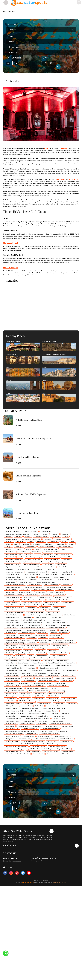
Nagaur (27, 604)
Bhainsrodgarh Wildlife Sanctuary (16, 814)
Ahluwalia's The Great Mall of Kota (59, 667)
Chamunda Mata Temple (64, 657)
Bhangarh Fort (10, 725)
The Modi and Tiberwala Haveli (60, 791)
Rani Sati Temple (11, 791)
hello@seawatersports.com (44, 929)
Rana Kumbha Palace (61, 804)
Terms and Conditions (41, 952)
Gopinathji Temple (67, 793)
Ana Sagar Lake (56, 687)
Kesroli (28, 617)
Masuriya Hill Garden (56, 659)
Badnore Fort (53, 718)
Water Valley (38, 637)
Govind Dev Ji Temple (12, 632)
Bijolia (30, 723)
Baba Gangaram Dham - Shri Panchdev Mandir (20, 798)
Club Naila (11, 11)
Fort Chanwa (66, 652)
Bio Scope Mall (55, 740)
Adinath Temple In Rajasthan (65, 745)
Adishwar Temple (11, 761)
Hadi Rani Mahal (65, 821)
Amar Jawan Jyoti (23, 637)
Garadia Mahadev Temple (14, 662)
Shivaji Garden (42, 763)
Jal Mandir (9, 821)
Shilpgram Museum (46, 715)
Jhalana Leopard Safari (33, 627)
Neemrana (9, 609)
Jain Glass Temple (23, 821)
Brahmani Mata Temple (54, 773)
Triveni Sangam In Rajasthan (59, 720)
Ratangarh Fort (29, 788)
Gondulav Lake (43, 768)
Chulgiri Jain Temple (51, 642)
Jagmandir (31, 705)
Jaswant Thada (44, 644)
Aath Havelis (42, 791)
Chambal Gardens (32, 662)
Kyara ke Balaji (42, 723)
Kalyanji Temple (11, 766)
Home (5, 11)
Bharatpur (47, 606)
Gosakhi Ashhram (43, 783)
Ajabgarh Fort (70, 730)
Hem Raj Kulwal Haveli (30, 796)
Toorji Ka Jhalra (30, 644)
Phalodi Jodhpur (11, 657)
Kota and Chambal (11, 606)
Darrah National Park (64, 614)
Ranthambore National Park (31, 606)
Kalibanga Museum (12, 773)
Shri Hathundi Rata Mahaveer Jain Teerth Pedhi (42, 755)
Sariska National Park (52, 619)
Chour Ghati (51, 637)
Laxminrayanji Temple (12, 788)
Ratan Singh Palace (12, 809)
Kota (72, 609)
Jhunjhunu (36, 611)
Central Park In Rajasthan (32, 642)
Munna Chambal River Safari (38, 781)
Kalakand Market (38, 730)
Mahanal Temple (11, 811)
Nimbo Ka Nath (23, 750)
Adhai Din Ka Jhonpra (12, 690)
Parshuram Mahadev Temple (48, 748)
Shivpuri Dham (10, 672)
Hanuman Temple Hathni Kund (37, 639)
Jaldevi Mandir (38, 766)
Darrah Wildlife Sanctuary (51, 672)
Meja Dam (28, 718)
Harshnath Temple (11, 740)
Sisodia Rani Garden (12, 642)
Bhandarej (9, 617)
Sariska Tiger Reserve (58, 723)
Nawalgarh (60, 611)
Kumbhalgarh (53, 609)
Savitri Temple (64, 697)
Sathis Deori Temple (66, 806)
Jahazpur (9, 723)
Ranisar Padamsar (34, 652)
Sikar (16, 611)
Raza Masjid (51, 821)
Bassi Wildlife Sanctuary (50, 811)
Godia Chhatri (43, 788)
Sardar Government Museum (15, 652)
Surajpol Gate (59, 771)
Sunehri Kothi (24, 766)
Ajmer (30, 609)
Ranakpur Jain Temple (13, 745)
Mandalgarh (20, 723)
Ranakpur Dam (67, 748)
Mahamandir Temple (26, 649)
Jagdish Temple (25, 702)
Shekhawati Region (41, 604)
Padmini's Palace (24, 806)
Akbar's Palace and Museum (33, 690)
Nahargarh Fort (46, 599)
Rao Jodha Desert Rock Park (15, 647)
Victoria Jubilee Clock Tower (14, 692)
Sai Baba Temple (11, 695)
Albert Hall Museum (52, 627)
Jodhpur (55, 601)
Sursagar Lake (56, 685)
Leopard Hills (10, 750)
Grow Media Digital (59, 954)
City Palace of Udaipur (26, 700)
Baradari (53, 697)
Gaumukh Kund (66, 809)
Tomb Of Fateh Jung (54, 730)
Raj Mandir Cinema (12, 629)
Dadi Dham (68, 768)
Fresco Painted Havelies (13, 786)
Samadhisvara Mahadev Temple (33, 809)
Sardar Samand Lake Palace (46, 649)
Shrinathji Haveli (54, 702)
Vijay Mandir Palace (33, 728)
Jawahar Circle (67, 639)
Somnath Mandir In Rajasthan (58, 753)
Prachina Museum (41, 685)
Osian (64, 609)
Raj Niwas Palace (59, 783)
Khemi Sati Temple (27, 791)
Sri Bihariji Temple (51, 793)
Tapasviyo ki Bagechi (12, 804)
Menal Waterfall (40, 720)
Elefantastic (66, 627)
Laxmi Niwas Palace (12, 687)
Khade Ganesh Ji (28, 665)
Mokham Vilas (10, 768)
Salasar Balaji (36, 619)
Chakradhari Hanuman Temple (48, 735)
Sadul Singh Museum (52, 682)
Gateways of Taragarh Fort (56, 695)
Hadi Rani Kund (39, 761)
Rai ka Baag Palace (51, 652)
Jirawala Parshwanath (46, 614)
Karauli (19, 617)
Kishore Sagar (59, 662)
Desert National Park (50, 617)
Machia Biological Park (13, 654)
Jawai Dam (28, 745)
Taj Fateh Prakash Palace (43, 707)
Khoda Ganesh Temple (26, 768)
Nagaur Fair (24, 657)
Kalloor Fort (39, 773)
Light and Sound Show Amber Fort (42, 634)
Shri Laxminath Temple (56, 677)
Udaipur (45, 601)
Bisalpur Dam (25, 761)
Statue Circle (62, 634)
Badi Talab (32, 710)
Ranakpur (19, 614)
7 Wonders (46, 662)
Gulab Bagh (31, 715)
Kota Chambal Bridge (51, 670)
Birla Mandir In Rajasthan (13, 627)
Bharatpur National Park (13, 622)
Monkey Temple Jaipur (57, 629)
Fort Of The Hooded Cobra (14, 819)
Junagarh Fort (31, 675)
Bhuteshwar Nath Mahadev (14, 639)
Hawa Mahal (10, 624)
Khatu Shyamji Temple (69, 738)
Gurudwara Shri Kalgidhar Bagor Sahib (18, 720)
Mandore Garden (59, 644)
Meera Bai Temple (33, 819)
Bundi (66, 604)
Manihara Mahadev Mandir (14, 801)
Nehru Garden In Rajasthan (64, 733)
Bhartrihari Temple (11, 733)
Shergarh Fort (31, 801)
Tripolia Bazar (10, 634)
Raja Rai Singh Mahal (56, 761)
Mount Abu (20, 609)
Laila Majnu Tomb (36, 738)
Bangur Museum (61, 750)
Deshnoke (27, 685)
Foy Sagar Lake (65, 692)
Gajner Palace (44, 675)
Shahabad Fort (62, 798)
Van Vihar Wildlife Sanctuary (60, 781)
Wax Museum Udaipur (60, 713)
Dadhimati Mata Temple (51, 819)
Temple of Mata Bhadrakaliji (14, 778)
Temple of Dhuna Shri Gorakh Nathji (54, 776)
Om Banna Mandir (28, 748)
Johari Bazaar (47, 632)
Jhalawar (28, 622)
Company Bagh (62, 728)
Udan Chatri (40, 718)
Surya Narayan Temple (43, 745)
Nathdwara (47, 622)
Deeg (37, 622)
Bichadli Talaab (29, 771)
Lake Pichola (42, 700)
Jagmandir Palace (44, 665)
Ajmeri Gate (72, 771)
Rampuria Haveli (11, 677)
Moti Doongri (48, 728)
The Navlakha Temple (59, 758)
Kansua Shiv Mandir (12, 670)
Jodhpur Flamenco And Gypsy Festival (59, 654)
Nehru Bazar (23, 634)
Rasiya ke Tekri (27, 763)
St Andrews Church (45, 733)
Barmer (64, 617)
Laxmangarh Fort (52, 743)
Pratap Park (21, 816)
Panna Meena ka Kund (31, 632)
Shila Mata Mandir (11, 776)
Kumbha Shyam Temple (57, 814)
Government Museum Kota (31, 670)
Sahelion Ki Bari (40, 702)
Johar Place (9, 816)
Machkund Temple (52, 778)
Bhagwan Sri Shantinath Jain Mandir (37, 786)
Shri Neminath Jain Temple (14, 755)
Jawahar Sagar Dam (12, 667)
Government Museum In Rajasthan (32, 695)
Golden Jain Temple (12, 748)
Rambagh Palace (40, 629)
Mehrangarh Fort (67, 642)
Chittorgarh (40, 609)
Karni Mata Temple (11, 707)
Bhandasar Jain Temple (35, 680)
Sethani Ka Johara (59, 786)
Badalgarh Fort (23, 793)
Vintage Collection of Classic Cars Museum (34, 713)
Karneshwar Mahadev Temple (29, 672)
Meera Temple (52, 809)
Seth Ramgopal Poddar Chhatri (32, 743)
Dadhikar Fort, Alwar (30, 599)
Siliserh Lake (24, 725)
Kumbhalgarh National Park (14, 715)
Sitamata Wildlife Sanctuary (29, 811)
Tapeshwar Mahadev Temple (42, 750)
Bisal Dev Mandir (56, 763)
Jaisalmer (65, 601)
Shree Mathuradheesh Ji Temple (33, 667)
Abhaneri (58, 606)
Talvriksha (31, 735)
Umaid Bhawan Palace (13, 644)
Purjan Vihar (9, 730)
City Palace (26, 629)
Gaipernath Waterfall (12, 665)
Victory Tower (10, 806)
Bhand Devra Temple (46, 798)
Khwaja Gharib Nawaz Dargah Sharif (34, 687)
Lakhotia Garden (42, 758)
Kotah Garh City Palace (62, 665)
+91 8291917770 (12, 929)
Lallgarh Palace (59, 675)
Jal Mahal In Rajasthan (25, 624)
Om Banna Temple (63, 647)
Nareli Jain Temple (34, 692)
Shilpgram (43, 705)
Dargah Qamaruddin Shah (50, 796)
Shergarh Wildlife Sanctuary (49, 801)
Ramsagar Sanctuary (26, 783)
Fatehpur (8, 614)
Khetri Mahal (10, 793)
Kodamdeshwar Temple (33, 682)
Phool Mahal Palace (69, 766)
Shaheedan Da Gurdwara (30, 776)
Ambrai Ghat (26, 707)
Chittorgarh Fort (29, 804)
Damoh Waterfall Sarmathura (15, 781)
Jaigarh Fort (41, 624)
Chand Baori (23, 619)
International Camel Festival (14, 680)
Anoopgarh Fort (52, 738)
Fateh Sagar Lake (56, 705)
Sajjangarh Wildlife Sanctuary (15, 710)
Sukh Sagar (56, 768)
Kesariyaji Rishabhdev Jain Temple (64, 710)
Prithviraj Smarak (50, 692)
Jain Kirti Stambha (44, 804)
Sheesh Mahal (10, 649)
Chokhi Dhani (68, 624)
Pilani (37, 617)
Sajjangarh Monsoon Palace (14, 705)
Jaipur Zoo (55, 639)
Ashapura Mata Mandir (13, 771)
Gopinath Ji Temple (12, 743)
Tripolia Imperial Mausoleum (14, 735)
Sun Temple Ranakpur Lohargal (34, 753)
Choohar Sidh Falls (28, 733)
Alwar (68, 606)
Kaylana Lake (40, 659)
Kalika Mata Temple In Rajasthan (45, 806)
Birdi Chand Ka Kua (12, 796)
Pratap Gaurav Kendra (64, 715)
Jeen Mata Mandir (40, 740)
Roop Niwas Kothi (68, 743)
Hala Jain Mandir (44, 771)
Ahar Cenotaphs (11, 713)
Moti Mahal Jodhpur (25, 659)
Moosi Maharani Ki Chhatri (14, 728)
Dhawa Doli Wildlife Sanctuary (42, 657)
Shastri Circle (10, 659)
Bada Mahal (44, 710)
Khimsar (71, 611)
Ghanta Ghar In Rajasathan (33, 654)
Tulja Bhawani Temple (38, 814)
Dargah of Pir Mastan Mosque (15, 758)
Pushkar (8, 604)
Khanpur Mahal (10, 783)
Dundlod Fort (37, 793)
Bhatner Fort (26, 773)
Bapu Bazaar (61, 632)
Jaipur (36, 601)
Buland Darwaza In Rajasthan (36, 697)
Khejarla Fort (33, 647)
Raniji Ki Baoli (67, 670)
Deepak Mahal (38, 821)
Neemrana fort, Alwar (12, 599)
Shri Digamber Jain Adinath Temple (41, 816)
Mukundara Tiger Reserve (14, 675)
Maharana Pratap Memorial (64, 707)
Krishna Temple (23, 730)
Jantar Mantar (54, 624)
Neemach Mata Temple (13, 718)
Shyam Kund (26, 740)
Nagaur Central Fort (63, 816)
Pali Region (55, 604)
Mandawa (26, 611)
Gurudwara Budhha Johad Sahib (16, 738)
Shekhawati (31, 614)
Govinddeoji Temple (12, 763)
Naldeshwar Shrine (38, 725)
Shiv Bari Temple (69, 682)
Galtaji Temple (10, 619)
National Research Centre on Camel (32, 677)
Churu (8, 611)
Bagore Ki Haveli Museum (59, 700)
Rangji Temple (10, 700)
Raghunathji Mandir (58, 788)
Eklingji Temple (10, 702)
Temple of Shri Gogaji (34, 778)
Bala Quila (52, 725)
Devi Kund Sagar (53, 680)
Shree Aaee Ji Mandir (12, 753)
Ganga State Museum (12, 685)
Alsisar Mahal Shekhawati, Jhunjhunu (17, 601)
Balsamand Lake (47, 647)
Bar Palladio (9, 637)
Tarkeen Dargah (68, 819)
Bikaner (18, 604)
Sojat (30, 758)
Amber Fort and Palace (63, 622)
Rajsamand (48, 611)
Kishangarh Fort (53, 766)
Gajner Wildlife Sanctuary (14, 682)
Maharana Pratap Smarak (14, 697)
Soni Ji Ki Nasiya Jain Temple (56, 690)
